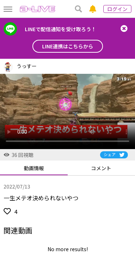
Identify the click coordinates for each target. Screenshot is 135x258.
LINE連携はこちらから (67, 46)
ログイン (117, 9)
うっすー (27, 66)
